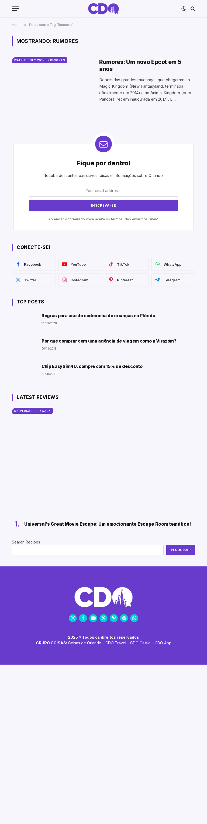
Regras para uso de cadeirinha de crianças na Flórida (98, 315)
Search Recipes (26, 542)
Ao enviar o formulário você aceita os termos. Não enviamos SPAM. (103, 219)
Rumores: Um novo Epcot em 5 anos (140, 65)
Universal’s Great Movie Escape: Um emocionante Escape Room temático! (107, 524)
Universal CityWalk (32, 410)
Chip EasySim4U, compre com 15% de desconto (92, 366)
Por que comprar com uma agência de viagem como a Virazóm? (109, 341)
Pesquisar (181, 550)
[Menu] (15, 9)
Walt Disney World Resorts (39, 60)
